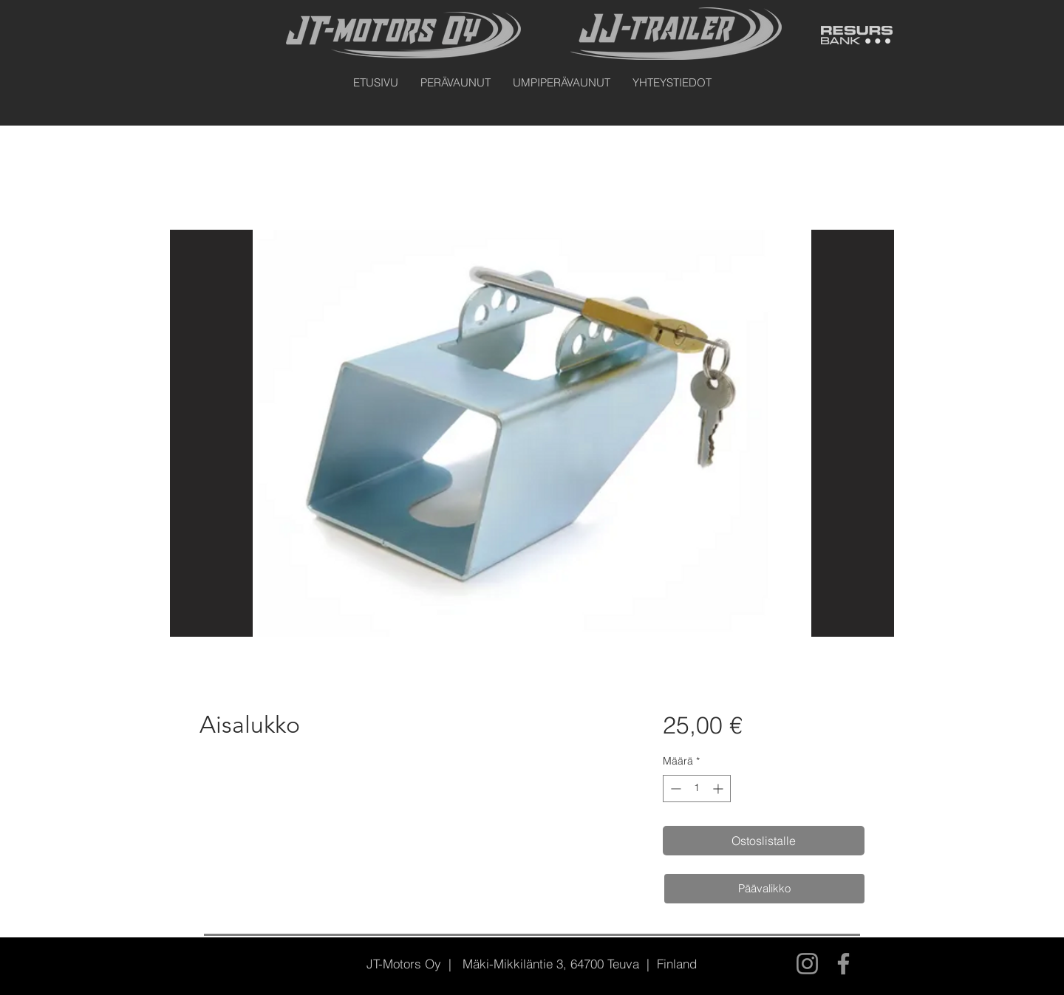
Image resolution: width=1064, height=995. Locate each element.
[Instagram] (807, 963)
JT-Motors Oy (403, 963)
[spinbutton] (696, 788)
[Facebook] (843, 963)
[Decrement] (674, 788)
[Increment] (719, 788)
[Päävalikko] (764, 888)
